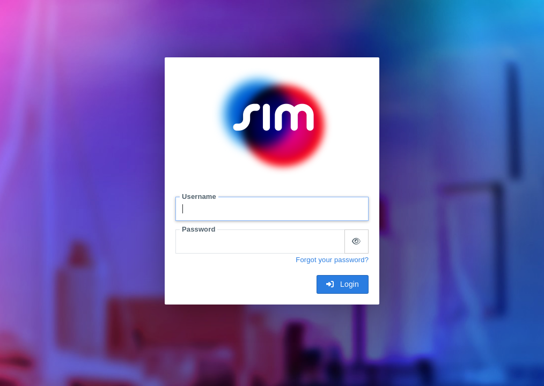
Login (342, 284)
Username (199, 196)
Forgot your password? (332, 260)
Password (198, 229)
